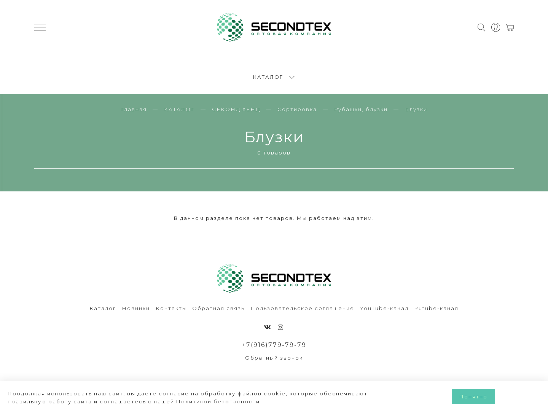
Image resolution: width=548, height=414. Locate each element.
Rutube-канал (436, 312)
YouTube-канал (384, 312)
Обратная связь (218, 312)
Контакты (171, 312)
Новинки (136, 312)
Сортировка (297, 113)
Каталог (102, 312)
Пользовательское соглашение (302, 312)
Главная (134, 113)
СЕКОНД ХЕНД (236, 113)
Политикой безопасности (218, 401)
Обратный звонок (274, 362)
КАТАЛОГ (268, 79)
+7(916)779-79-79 (274, 349)
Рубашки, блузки (361, 113)
